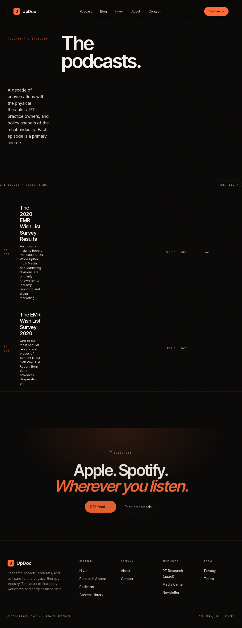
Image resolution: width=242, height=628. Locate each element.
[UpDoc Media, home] (24, 11)
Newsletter (171, 592)
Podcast (86, 11)
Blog (103, 11)
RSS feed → (229, 184)
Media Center (173, 584)
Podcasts (86, 587)
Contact (154, 11)
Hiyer (119, 11)
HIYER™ (229, 616)
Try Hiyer (216, 11)
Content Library (91, 595)
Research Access (93, 579)
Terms (209, 579)
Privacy (210, 571)
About (135, 11)
